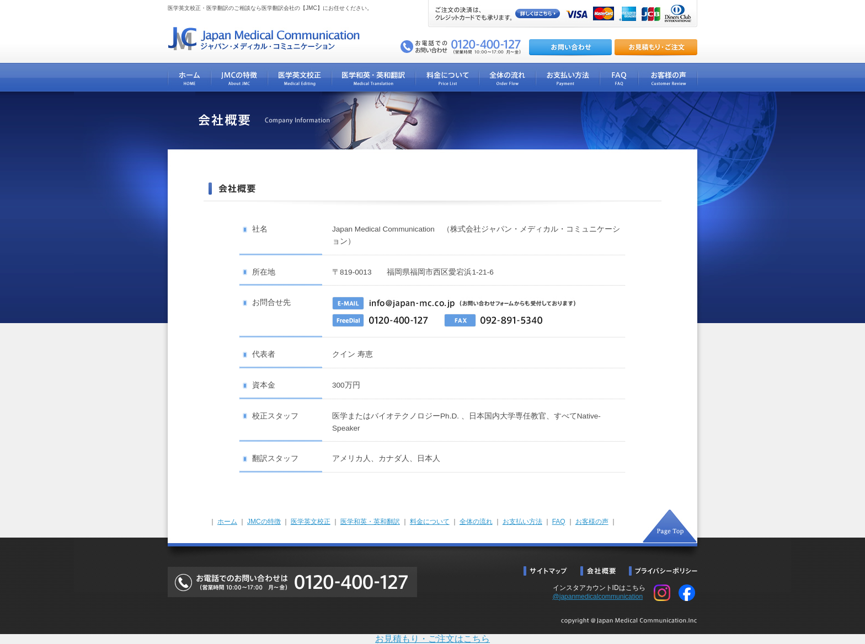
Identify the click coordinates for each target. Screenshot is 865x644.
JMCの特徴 (264, 521)
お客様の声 (591, 521)
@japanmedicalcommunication (598, 596)
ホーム (227, 521)
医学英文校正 (310, 521)
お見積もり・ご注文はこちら (432, 638)
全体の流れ (476, 521)
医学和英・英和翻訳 (370, 521)
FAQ (558, 521)
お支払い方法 (522, 521)
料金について (430, 521)
